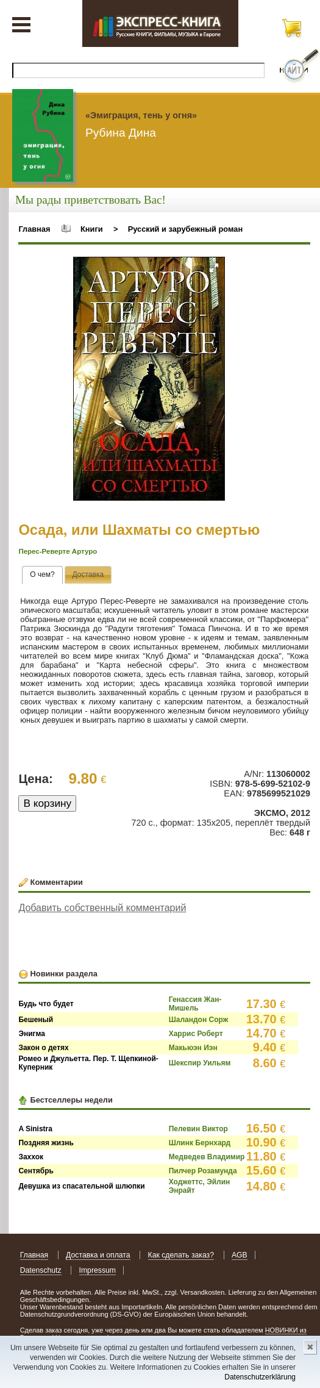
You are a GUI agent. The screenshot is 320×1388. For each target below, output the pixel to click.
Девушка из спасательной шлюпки (81, 1186)
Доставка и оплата (98, 1255)
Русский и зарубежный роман (185, 229)
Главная (34, 229)
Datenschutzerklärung (260, 1377)
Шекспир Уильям (200, 1063)
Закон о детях (43, 1047)
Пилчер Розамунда (203, 1171)
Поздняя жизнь (45, 1143)
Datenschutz (41, 1270)
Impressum (97, 1270)
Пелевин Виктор (198, 1129)
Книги (91, 229)
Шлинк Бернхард (200, 1143)
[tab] (42, 575)
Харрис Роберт (196, 1033)
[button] (214, 267)
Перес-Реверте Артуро (57, 551)
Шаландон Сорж (198, 1019)
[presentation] (42, 575)
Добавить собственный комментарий (102, 908)
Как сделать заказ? (181, 1255)
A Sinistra (35, 1129)
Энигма (31, 1033)
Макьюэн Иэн (193, 1047)
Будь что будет (45, 1004)
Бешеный (35, 1019)
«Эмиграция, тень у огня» (141, 115)
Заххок (30, 1157)
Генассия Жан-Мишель (195, 1003)
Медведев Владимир (207, 1157)
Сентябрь (36, 1171)
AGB (239, 1255)
